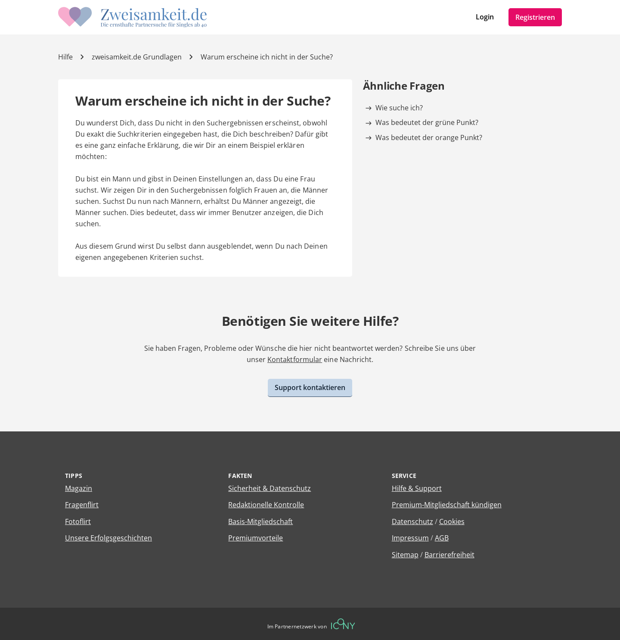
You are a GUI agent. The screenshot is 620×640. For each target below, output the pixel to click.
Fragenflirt (82, 504)
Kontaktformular (294, 359)
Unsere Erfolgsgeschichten (108, 538)
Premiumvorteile (255, 538)
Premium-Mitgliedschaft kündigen (447, 504)
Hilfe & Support (417, 488)
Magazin (78, 488)
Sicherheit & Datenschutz (269, 488)
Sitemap (405, 554)
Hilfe (65, 57)
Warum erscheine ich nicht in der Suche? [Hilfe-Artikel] (267, 57)
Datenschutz (412, 521)
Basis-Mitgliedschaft (260, 521)
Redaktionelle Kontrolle (266, 504)
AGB (442, 538)
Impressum (410, 538)
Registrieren (535, 17)
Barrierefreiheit (449, 554)
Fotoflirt (78, 521)
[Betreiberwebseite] (343, 623)
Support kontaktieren (310, 387)
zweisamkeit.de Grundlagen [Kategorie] (137, 57)
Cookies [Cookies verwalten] (452, 521)
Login (485, 17)
